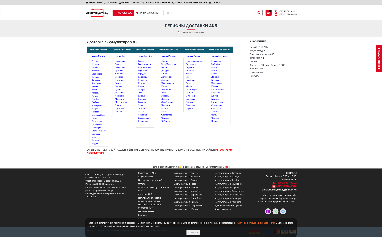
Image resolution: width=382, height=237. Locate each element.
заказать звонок (379, 58)
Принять (194, 232)
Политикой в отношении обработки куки (255, 223)
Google (226, 167)
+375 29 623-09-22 (286, 182)
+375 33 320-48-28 (286, 186)
